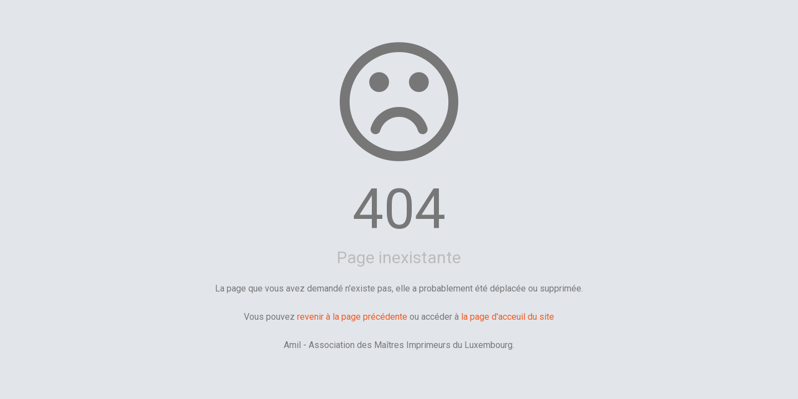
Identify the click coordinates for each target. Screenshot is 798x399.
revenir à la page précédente (352, 316)
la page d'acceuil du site (507, 316)
